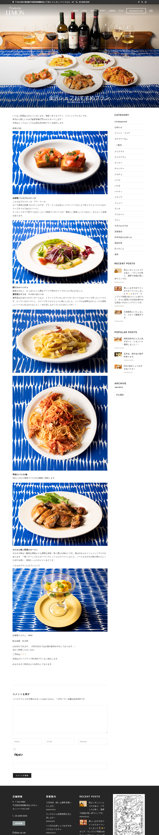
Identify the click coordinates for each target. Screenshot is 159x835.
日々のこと (119, 249)
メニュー (118, 203)
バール (117, 180)
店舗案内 (112, 11)
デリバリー (119, 168)
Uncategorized (120, 121)
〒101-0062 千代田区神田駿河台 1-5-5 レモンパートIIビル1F (25, 805)
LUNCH (84, 11)
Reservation (136, 11)
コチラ (23, 654)
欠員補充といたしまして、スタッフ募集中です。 (133, 315)
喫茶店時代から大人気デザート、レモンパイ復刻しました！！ (133, 341)
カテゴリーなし (121, 139)
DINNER (93, 11)
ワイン (117, 220)
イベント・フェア (122, 133)
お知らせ (118, 127)
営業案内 (118, 231)
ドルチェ (118, 174)
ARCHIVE (118, 387)
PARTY (103, 11)
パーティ (118, 191)
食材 (116, 254)
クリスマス (119, 151)
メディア (118, 197)
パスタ (117, 186)
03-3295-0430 (82, 2)
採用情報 (19, 823)
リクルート (119, 214)
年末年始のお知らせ (123, 237)
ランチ (117, 209)
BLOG (121, 11)
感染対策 (118, 243)
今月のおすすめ (121, 226)
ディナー (88, 102)
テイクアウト (120, 157)
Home (75, 11)
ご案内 (119, 145)
